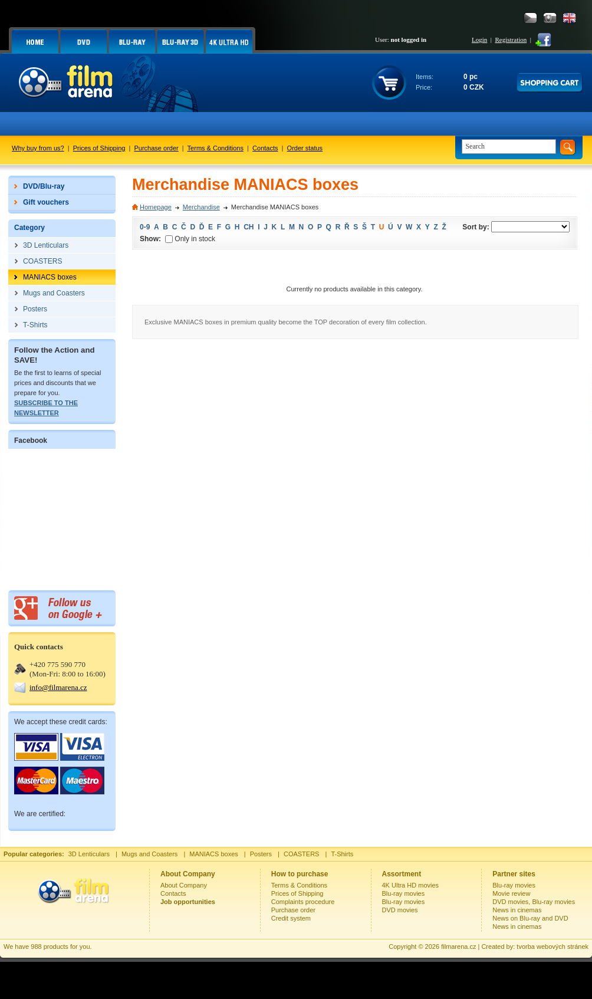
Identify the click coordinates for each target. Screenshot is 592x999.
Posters (261, 853)
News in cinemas (516, 909)
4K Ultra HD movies (410, 885)
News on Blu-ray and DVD (530, 918)
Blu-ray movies (403, 893)
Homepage (156, 207)
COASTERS (302, 853)
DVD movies (400, 909)
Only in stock (190, 239)
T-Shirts (342, 853)
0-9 (145, 227)
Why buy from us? (38, 148)
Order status (305, 148)
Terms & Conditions (216, 148)
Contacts (265, 148)
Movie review (511, 893)
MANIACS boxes (213, 853)
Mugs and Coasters (149, 853)
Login (479, 39)
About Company (183, 885)
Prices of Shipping (99, 148)
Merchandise (201, 207)
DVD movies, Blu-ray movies (533, 901)
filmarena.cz (458, 946)
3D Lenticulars (89, 853)
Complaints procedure (303, 901)
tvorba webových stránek (552, 946)
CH (249, 227)
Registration (511, 39)
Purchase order (156, 148)
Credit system (291, 918)
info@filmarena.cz (58, 687)
